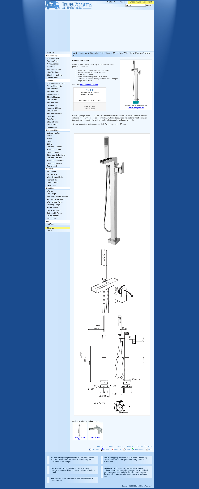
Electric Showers (53, 97)
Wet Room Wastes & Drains (57, 196)
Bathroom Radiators (54, 158)
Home (110, 446)
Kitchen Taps (52, 174)
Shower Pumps (53, 122)
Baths (49, 141)
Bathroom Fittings (53, 130)
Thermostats (52, 219)
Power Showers (53, 94)
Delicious (106, 449)
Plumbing (50, 188)
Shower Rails (52, 105)
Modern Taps (52, 67)
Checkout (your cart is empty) (141, 2)
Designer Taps (52, 61)
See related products (136, 108)
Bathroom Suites (53, 133)
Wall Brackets (52, 125)
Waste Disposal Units (55, 177)
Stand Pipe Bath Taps (55, 75)
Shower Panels (52, 103)
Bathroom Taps (52, 56)
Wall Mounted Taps (54, 69)
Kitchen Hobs (52, 180)
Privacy (130, 446)
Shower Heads (52, 92)
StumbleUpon (139, 449)
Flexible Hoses (52, 208)
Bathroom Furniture (54, 147)
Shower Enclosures (54, 114)
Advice (122, 2)
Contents (50, 53)
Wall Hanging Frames (55, 202)
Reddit (127, 449)
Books (49, 231)
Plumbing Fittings (53, 205)
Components (52, 127)
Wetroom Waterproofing (56, 199)
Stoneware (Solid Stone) (56, 155)
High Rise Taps (52, 72)
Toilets (49, 136)
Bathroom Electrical (54, 163)
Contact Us (111, 2)
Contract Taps (52, 78)
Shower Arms (52, 100)
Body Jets (51, 116)
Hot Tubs (50, 224)
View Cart (100, 446)
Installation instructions (89, 85)
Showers (49, 80)
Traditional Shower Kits (55, 83)
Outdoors (49, 221)
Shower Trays (52, 111)
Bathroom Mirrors (53, 152)
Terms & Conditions (144, 446)
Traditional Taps (53, 58)
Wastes (50, 191)
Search (120, 446)
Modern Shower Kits (54, 86)
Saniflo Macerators (54, 210)
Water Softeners (53, 216)
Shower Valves (52, 89)
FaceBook (95, 449)
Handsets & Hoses (54, 108)
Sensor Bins (51, 185)
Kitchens (49, 169)
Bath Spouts (51, 119)
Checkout (50, 228)
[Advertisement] (99, 30)
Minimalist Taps (53, 64)
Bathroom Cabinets (54, 150)
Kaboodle (117, 449)
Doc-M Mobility (52, 166)
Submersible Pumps (54, 213)
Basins (49, 138)
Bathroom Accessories (55, 161)
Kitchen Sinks (52, 172)
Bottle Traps (51, 194)
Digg (150, 449)
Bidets (49, 144)
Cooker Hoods (52, 183)
